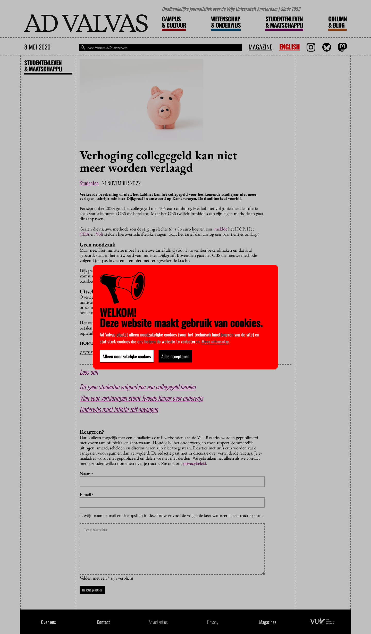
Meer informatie (215, 341)
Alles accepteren (175, 356)
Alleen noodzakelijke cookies (127, 356)
